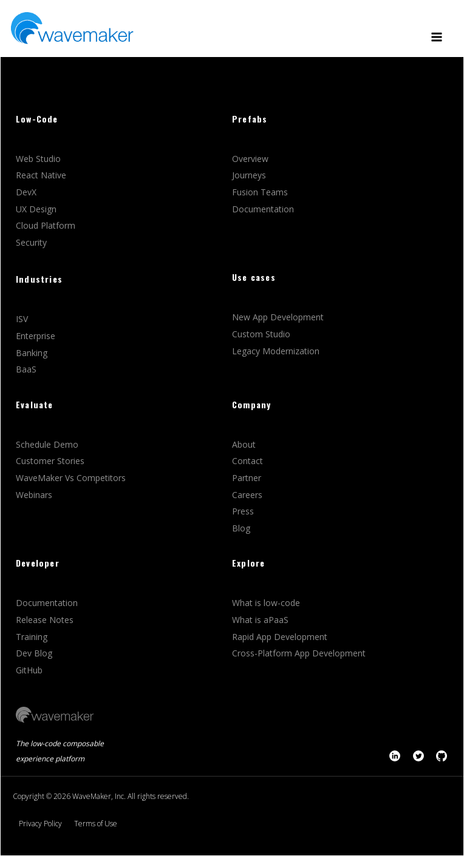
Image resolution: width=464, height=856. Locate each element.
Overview (251, 158)
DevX (27, 192)
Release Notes (44, 619)
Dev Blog (34, 653)
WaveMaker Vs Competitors (71, 478)
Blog (241, 528)
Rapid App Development (279, 636)
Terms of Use (95, 823)
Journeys (250, 175)
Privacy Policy (40, 823)
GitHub (29, 670)
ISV (23, 319)
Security (31, 242)
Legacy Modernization (275, 351)
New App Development (278, 317)
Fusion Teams (261, 192)
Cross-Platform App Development (299, 653)
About (244, 444)
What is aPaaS (260, 619)
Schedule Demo (48, 444)
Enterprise (37, 336)
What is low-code (266, 602)
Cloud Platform (47, 225)
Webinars (34, 494)
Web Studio (39, 158)
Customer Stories (51, 461)
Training (33, 636)
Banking (31, 353)
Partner (248, 478)
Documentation (263, 209)
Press (243, 511)
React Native (42, 175)
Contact (247, 461)
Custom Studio (261, 334)
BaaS (26, 369)
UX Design (36, 209)
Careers (248, 494)
